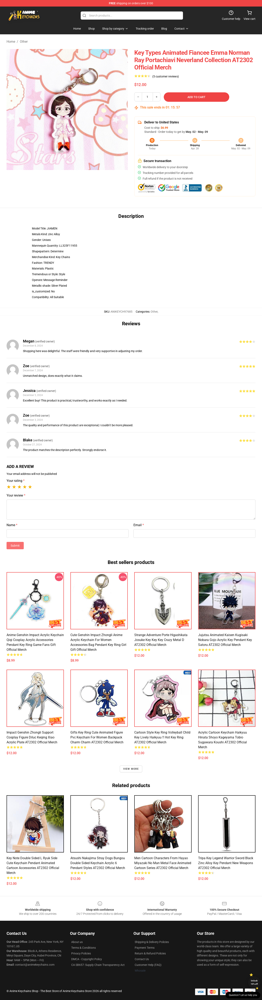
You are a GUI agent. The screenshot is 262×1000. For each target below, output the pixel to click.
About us (77, 942)
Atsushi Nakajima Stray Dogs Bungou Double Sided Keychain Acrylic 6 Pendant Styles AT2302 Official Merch (97, 863)
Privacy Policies (81, 953)
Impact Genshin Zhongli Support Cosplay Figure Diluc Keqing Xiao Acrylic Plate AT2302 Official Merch (32, 737)
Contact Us (142, 959)
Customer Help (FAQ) (148, 964)
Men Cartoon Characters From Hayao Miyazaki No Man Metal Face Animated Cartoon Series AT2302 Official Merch (162, 863)
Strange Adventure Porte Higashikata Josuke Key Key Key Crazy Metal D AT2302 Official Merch (160, 640)
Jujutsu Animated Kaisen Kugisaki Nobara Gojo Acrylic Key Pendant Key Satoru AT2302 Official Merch (225, 640)
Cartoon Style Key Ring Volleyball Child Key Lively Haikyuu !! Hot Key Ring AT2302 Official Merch (162, 737)
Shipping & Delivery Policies (152, 942)
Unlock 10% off (254, 982)
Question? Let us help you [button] (243, 995)
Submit (15, 545)
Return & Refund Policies (150, 953)
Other (24, 42)
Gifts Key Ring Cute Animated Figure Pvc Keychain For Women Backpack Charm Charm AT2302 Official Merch (96, 737)
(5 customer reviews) (165, 76)
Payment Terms (145, 947)
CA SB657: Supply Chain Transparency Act (98, 964)
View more (131, 768)
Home (11, 42)
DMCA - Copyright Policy (86, 959)
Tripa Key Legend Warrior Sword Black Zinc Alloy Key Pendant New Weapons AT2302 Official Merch (225, 863)
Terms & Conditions (83, 947)
